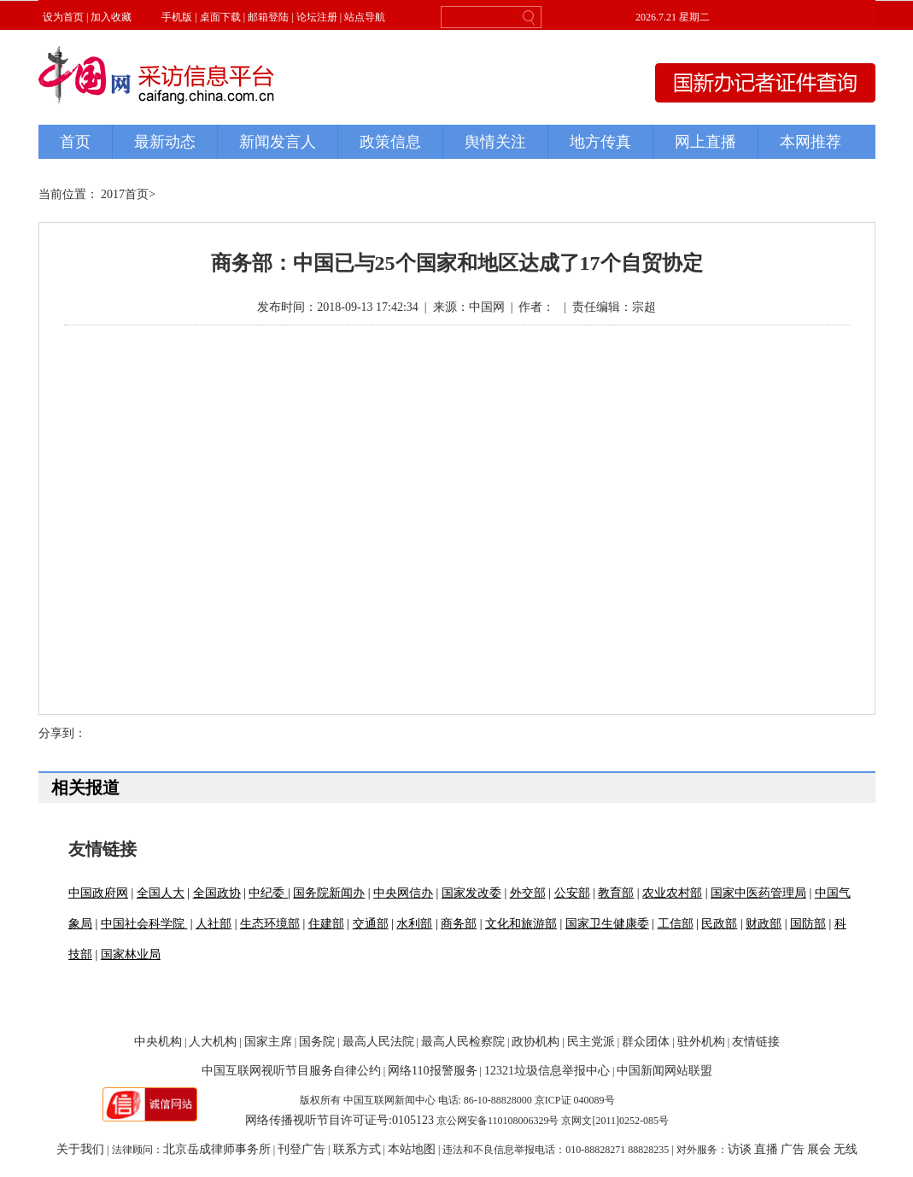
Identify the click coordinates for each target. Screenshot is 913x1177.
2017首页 (125, 194)
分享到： (62, 733)
